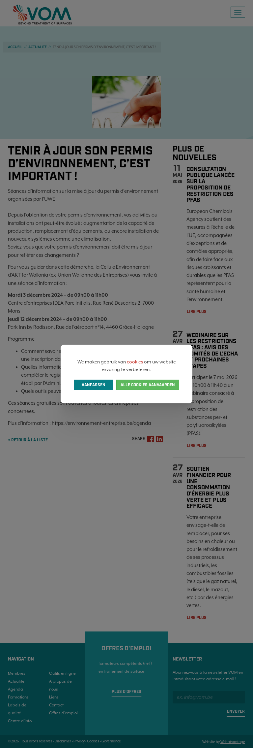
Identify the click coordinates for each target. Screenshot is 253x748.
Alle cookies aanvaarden (148, 384)
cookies (135, 361)
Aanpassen (93, 384)
